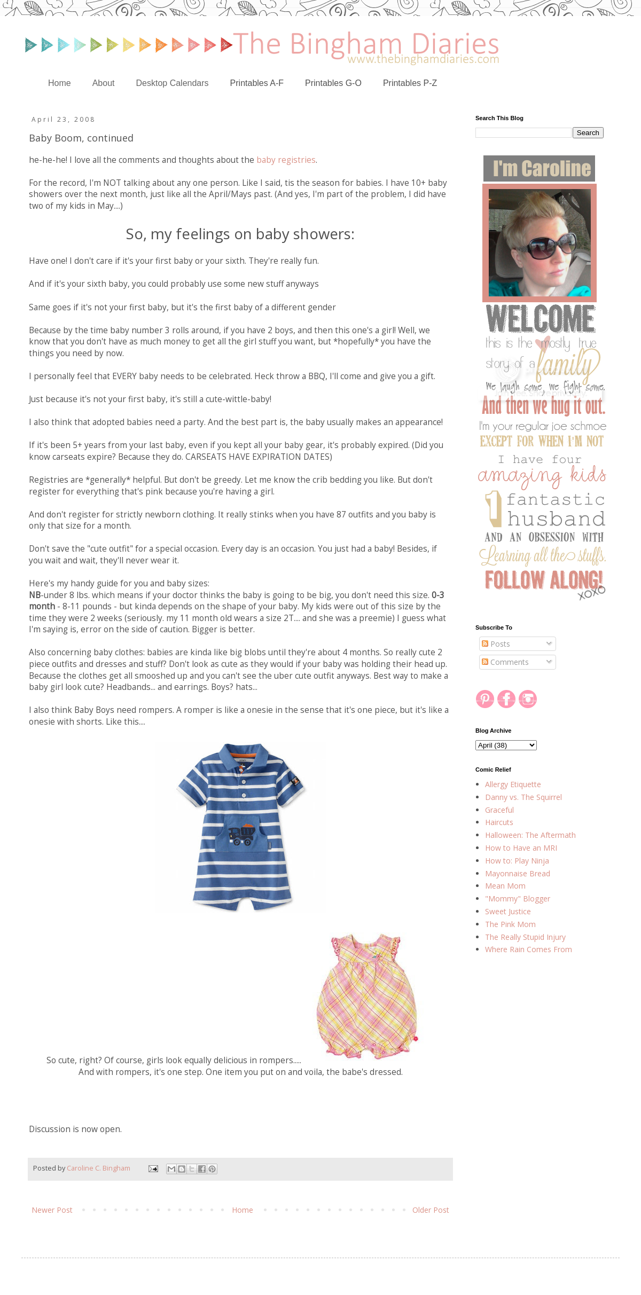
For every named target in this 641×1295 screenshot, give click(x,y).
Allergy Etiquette (513, 784)
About (103, 83)
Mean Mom (505, 886)
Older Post (430, 1210)
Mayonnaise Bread (517, 873)
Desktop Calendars (172, 83)
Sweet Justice (508, 911)
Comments (505, 662)
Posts (496, 644)
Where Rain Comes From (528, 949)
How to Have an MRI (521, 848)
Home (59, 83)
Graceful (499, 810)
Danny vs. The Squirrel (523, 797)
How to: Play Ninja (517, 861)
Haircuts (499, 822)
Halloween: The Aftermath (530, 835)
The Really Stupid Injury (525, 937)
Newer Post (52, 1210)
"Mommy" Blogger (517, 898)
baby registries (286, 160)
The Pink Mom (510, 924)
